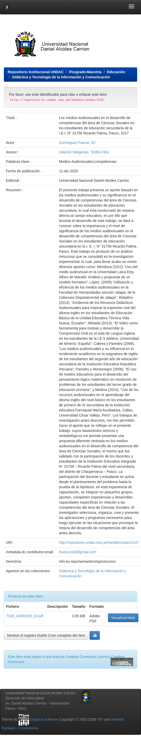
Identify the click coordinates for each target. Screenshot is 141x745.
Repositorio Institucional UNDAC (36, 72)
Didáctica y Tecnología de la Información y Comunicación (61, 77)
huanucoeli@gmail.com (77, 552)
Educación (116, 72)
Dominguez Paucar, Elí (77, 143)
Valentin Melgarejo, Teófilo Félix (84, 152)
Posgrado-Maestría (85, 72)
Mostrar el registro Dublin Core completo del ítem (46, 635)
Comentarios (28, 728)
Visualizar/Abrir (123, 618)
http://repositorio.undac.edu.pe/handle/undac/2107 (99, 542)
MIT (100, 719)
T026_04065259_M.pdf (24, 616)
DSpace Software (44, 719)
